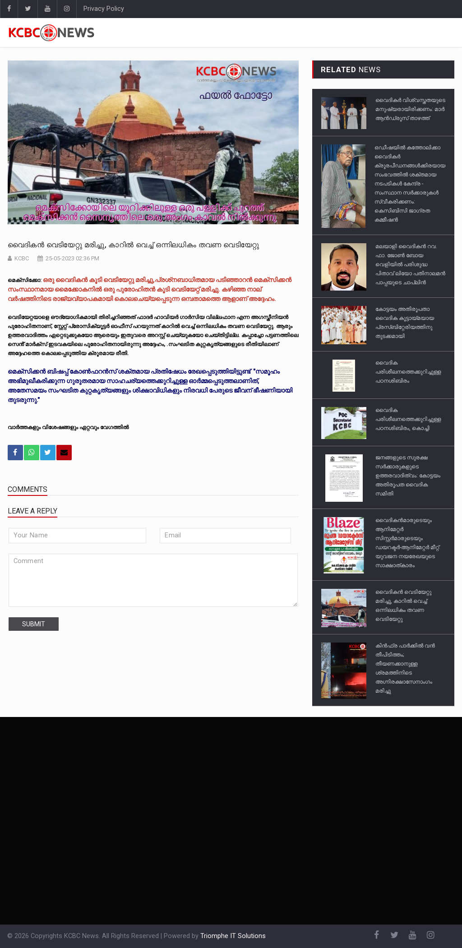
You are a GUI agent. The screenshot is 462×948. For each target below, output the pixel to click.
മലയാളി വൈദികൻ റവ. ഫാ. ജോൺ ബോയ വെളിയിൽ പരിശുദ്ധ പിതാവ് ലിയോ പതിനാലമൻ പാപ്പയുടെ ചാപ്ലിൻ (410, 264)
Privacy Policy (103, 9)
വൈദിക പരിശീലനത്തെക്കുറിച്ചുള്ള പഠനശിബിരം (408, 372)
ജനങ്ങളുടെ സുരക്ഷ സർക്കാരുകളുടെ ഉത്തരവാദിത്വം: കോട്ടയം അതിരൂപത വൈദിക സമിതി (407, 475)
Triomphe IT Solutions (233, 936)
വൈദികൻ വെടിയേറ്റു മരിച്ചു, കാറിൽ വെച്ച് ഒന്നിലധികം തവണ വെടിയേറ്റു (133, 244)
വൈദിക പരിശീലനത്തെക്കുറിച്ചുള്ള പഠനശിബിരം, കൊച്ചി (408, 419)
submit (33, 624)
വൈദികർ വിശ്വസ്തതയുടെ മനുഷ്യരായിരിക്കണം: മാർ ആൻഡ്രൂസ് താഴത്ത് (410, 109)
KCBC (21, 258)
